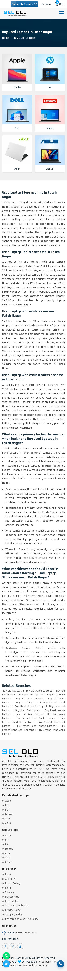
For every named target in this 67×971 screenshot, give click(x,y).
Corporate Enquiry (24, 4)
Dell (7, 809)
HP (6, 805)
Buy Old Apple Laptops (39, 691)
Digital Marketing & (13, 965)
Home (5, 38)
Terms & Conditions (16, 905)
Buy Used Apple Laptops (30, 706)
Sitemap (10, 892)
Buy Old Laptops (12, 691)
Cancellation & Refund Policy (21, 919)
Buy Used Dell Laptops (28, 710)
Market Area (12, 896)
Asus (8, 823)
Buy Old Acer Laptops (30, 698)
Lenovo (9, 814)
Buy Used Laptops (27, 702)
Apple (8, 800)
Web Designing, (48, 962)
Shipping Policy (13, 914)
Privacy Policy (12, 910)
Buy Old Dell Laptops (31, 695)
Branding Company (36, 965)
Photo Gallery (13, 883)
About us (10, 879)
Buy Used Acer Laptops (29, 714)
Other (8, 862)
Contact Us (11, 901)
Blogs (8, 888)
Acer (7, 818)
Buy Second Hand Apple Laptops (36, 718)
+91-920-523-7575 (26, 932)
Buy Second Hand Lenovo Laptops (36, 726)
